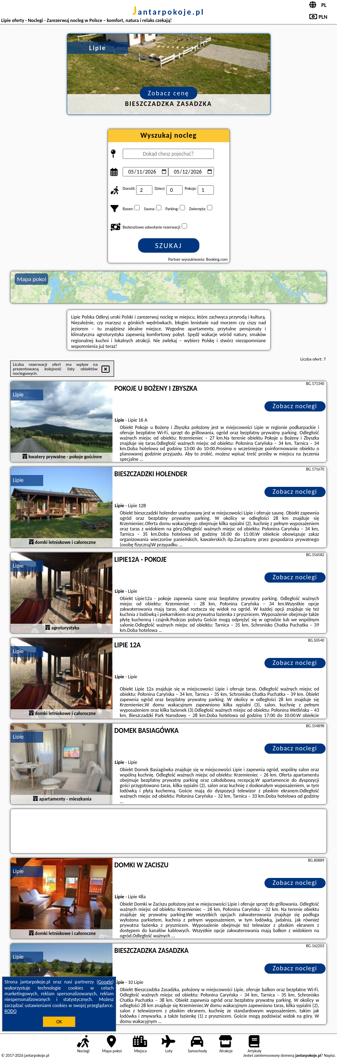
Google (105, 982)
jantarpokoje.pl (168, 12)
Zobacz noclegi (295, 406)
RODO (10, 1011)
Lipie (18, 394)
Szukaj (168, 245)
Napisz (329, 1055)
